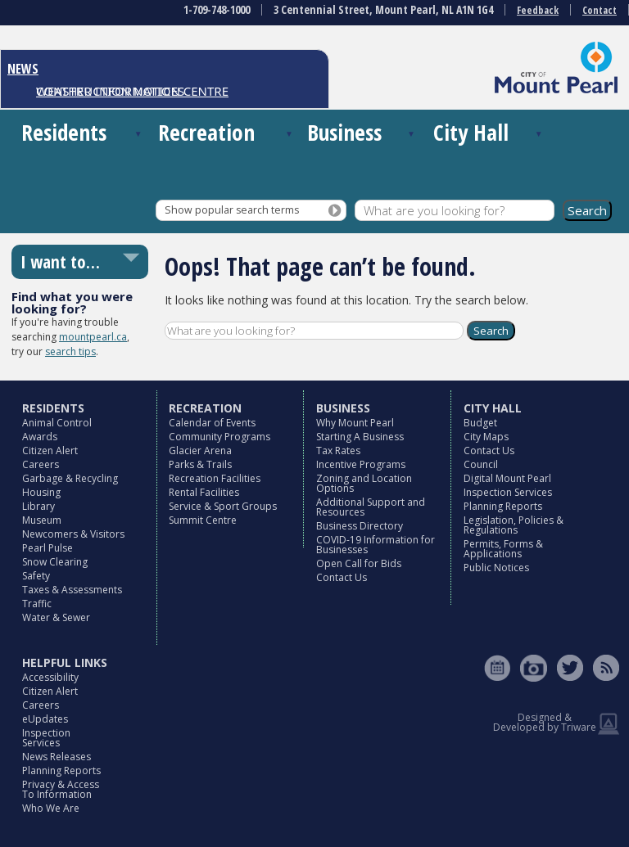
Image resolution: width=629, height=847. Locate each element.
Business (344, 132)
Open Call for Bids (358, 563)
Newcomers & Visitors (73, 534)
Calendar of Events (212, 423)
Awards (39, 437)
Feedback (538, 10)
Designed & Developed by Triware (544, 722)
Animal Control (57, 423)
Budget (480, 423)
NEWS (22, 69)
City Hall (471, 132)
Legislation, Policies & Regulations (513, 525)
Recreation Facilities (214, 478)
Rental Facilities (204, 492)
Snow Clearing (55, 562)
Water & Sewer (56, 617)
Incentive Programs (360, 464)
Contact (599, 10)
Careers (40, 464)
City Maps (486, 437)
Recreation (206, 132)
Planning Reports (503, 506)
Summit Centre (203, 520)
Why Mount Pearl (355, 423)
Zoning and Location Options (364, 483)
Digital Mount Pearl (507, 478)
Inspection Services (508, 492)
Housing (41, 492)
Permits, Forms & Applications (503, 549)
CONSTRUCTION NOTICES (110, 91)
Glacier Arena (200, 450)
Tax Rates (338, 450)
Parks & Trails (200, 464)
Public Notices (496, 567)
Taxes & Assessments (72, 590)
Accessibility (50, 677)
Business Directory (359, 526)
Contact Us (341, 577)
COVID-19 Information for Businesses (375, 544)
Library (38, 506)
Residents (63, 132)
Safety (36, 576)
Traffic (37, 603)
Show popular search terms (232, 210)
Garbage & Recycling (70, 478)
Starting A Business (360, 437)
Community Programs (219, 437)
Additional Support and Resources (370, 507)
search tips (70, 351)
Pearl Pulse (47, 548)
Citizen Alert (50, 450)
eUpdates (45, 719)
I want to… (60, 261)
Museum (41, 520)
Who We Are (50, 808)
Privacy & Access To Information (60, 789)
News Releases (56, 757)
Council (481, 464)
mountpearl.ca (93, 337)
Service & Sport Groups (223, 506)
